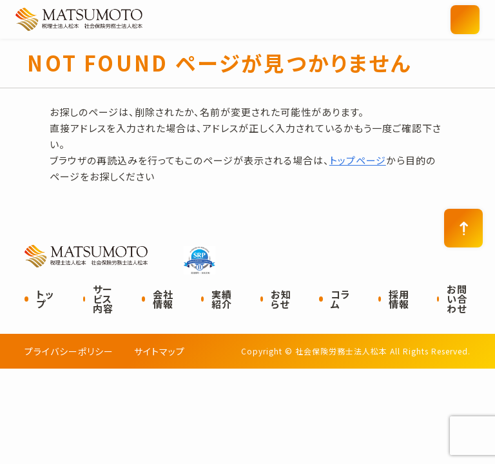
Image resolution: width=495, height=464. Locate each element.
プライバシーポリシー (68, 351)
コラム (341, 299)
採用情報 (399, 299)
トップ (45, 299)
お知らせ (281, 299)
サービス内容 (103, 298)
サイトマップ (159, 351)
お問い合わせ (457, 298)
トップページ (357, 160)
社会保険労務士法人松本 (141, 19)
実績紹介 (221, 299)
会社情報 (163, 299)
